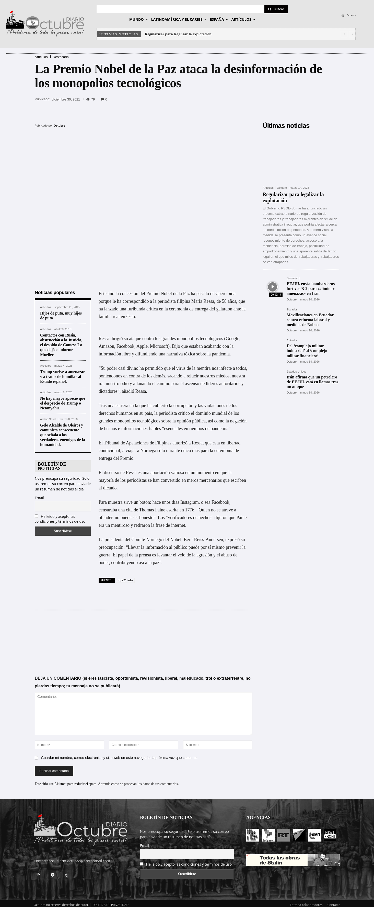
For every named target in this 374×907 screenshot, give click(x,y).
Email (39, 495)
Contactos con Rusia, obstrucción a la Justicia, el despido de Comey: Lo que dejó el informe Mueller (61, 342)
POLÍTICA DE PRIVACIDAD (110, 902)
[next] (352, 34)
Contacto (334, 902)
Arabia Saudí (48, 416)
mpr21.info (125, 577)
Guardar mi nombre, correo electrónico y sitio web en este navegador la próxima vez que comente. (119, 755)
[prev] (344, 34)
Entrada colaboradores (306, 902)
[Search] (276, 9)
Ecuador (292, 309)
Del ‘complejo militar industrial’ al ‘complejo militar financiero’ (307, 351)
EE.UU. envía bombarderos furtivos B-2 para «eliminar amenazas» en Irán (311, 289)
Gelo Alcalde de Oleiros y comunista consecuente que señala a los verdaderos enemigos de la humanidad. (62, 432)
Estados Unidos (296, 371)
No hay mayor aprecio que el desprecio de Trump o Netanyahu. (62, 401)
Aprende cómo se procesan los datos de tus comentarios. (138, 781)
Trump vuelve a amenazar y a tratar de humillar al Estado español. (62, 374)
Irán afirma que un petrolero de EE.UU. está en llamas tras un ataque (312, 382)
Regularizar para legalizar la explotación (178, 34)
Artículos (41, 57)
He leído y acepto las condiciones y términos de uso (60, 516)
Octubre (59, 125)
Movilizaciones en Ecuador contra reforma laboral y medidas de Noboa (310, 320)
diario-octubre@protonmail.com (83, 858)
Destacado (61, 57)
